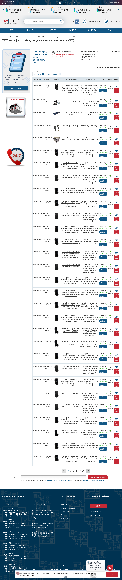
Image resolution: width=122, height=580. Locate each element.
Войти (98, 506)
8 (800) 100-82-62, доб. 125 (14, 9)
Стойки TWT (84, 61)
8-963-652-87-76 (58, 12)
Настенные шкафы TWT (88, 56)
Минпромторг (53, 74)
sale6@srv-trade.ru (14, 549)
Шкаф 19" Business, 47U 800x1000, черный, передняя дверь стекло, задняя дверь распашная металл (70, 191)
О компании (32, 30)
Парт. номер (46, 79)
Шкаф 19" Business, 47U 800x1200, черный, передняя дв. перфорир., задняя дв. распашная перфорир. (70, 153)
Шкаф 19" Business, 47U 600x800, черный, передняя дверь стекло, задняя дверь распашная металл (71, 446)
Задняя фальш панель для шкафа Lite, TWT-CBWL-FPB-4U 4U (70, 139)
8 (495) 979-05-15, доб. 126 (43, 525)
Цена (102, 79)
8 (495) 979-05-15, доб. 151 (43, 535)
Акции (111, 30)
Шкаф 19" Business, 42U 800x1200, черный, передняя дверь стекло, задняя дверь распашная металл (70, 242)
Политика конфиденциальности (62, 565)
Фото (56, 79)
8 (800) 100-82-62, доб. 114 (43, 510)
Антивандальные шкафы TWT (90, 51)
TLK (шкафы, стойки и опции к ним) (63, 53)
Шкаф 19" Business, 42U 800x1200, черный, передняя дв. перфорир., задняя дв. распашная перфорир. (70, 203)
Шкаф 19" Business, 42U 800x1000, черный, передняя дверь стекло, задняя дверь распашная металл (70, 318)
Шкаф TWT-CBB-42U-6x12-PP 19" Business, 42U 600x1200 (71, 367)
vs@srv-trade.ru (13, 527)
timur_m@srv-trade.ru (15, 538)
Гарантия (71, 30)
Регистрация (95, 515)
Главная (5, 37)
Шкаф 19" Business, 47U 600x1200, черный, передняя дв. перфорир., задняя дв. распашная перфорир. (70, 229)
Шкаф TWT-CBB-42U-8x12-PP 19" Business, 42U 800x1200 (71, 214)
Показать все (115, 51)
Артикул (37, 79)
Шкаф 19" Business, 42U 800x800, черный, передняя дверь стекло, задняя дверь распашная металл (71, 293)
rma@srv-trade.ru (40, 527)
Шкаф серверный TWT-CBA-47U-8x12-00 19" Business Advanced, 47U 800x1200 (70, 330)
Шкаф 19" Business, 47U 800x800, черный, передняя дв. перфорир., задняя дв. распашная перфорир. (70, 356)
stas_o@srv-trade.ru (14, 571)
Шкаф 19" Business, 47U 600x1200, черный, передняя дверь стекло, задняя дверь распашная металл (70, 305)
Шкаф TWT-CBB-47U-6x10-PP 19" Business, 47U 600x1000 (71, 393)
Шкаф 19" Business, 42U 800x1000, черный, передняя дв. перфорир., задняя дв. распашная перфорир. (70, 382)
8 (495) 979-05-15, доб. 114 (43, 512)
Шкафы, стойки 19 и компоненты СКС (28, 37)
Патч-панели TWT (86, 59)
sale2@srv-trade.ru (14, 560)
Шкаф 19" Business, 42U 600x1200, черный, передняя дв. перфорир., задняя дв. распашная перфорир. (70, 280)
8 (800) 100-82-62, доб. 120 (60, 9)
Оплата (53, 30)
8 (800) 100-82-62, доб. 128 (17, 568)
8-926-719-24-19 (36, 12)
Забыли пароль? (96, 511)
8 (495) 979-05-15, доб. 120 (60, 10)
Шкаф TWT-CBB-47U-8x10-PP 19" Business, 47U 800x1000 (71, 266)
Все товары (37, 74)
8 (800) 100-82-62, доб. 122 (37, 9)
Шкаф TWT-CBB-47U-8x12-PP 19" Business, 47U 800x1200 (71, 176)
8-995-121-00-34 (13, 12)
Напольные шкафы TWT (88, 54)
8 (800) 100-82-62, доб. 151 (43, 533)
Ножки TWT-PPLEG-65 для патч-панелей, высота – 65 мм (70, 126)
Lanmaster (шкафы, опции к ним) (62, 51)
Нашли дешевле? (103, 90)
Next (119, 10)
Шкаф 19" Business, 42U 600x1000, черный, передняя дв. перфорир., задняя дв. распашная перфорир (70, 420)
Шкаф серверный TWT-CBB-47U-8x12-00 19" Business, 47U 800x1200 (70, 343)
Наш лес (64, 522)
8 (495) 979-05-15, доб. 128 (17, 570)
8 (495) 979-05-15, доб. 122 (37, 10)
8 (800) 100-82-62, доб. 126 (44, 523)
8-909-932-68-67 (104, 12)
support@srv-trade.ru (41, 514)
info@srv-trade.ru (12, 7)
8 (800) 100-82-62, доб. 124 (105, 9)
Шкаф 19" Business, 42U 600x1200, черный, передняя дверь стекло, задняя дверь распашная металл (70, 458)
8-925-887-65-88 (13, 566)
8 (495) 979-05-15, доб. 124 (105, 10)
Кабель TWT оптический (88, 53)
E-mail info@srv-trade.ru (38, 570)
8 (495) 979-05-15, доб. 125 (14, 10)
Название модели (70, 79)
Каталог (11, 30)
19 (79, 470)
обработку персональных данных (58, 480)
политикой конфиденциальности (94, 480)
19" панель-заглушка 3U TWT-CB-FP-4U (70, 113)
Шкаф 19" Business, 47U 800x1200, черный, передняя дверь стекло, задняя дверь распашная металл (70, 165)
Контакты (92, 30)
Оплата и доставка (68, 508)
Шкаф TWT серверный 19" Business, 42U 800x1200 (70, 431)
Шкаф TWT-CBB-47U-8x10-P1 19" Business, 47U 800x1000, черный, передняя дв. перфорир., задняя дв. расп (71, 254)
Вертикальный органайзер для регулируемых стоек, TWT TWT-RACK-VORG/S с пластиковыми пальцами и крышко (70, 88)
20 (83, 470)
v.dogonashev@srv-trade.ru (17, 516)
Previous (3, 10)
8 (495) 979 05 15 (8, 3)
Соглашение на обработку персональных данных (60, 570)
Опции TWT (84, 57)
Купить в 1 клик (117, 90)
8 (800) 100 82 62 (8, 1)
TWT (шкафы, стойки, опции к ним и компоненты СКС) (63, 55)
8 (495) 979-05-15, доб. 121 (83, 9)
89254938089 (82, 12)
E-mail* (16, 477)
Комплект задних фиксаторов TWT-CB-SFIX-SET (70, 101)
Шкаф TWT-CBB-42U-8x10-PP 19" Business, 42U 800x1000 (71, 406)
